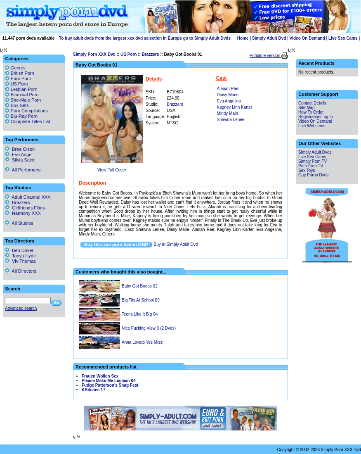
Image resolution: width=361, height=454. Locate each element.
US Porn (128, 54)
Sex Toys (306, 170)
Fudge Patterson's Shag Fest (110, 385)
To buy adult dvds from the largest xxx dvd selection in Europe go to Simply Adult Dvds (145, 38)
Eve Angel (19, 154)
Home (243, 38)
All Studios (19, 223)
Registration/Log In (315, 116)
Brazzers (150, 54)
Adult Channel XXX (28, 197)
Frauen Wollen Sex (100, 376)
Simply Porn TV (312, 161)
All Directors (20, 271)
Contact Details (312, 103)
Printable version (265, 55)
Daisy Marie (228, 95)
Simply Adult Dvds (315, 152)
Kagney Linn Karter (234, 107)
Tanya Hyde (20, 255)
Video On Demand (307, 38)
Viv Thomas (20, 261)
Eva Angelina (229, 101)
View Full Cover (111, 170)
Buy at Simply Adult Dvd (176, 244)
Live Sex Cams (343, 38)
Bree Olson (20, 149)
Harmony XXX (23, 213)
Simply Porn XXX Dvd (94, 54)
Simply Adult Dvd (269, 38)
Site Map (306, 107)
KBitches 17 (93, 389)
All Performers (22, 169)
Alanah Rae (227, 88)
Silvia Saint (20, 159)
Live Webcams (311, 126)
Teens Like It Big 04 (140, 314)
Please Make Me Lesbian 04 (109, 380)
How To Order (311, 112)
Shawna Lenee (231, 119)
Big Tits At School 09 (141, 300)
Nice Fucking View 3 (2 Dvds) (149, 328)
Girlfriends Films (25, 207)
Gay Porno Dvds (313, 175)
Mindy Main (227, 113)
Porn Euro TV (310, 166)
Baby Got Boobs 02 (140, 286)
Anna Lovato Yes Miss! (142, 342)
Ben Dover (19, 250)
